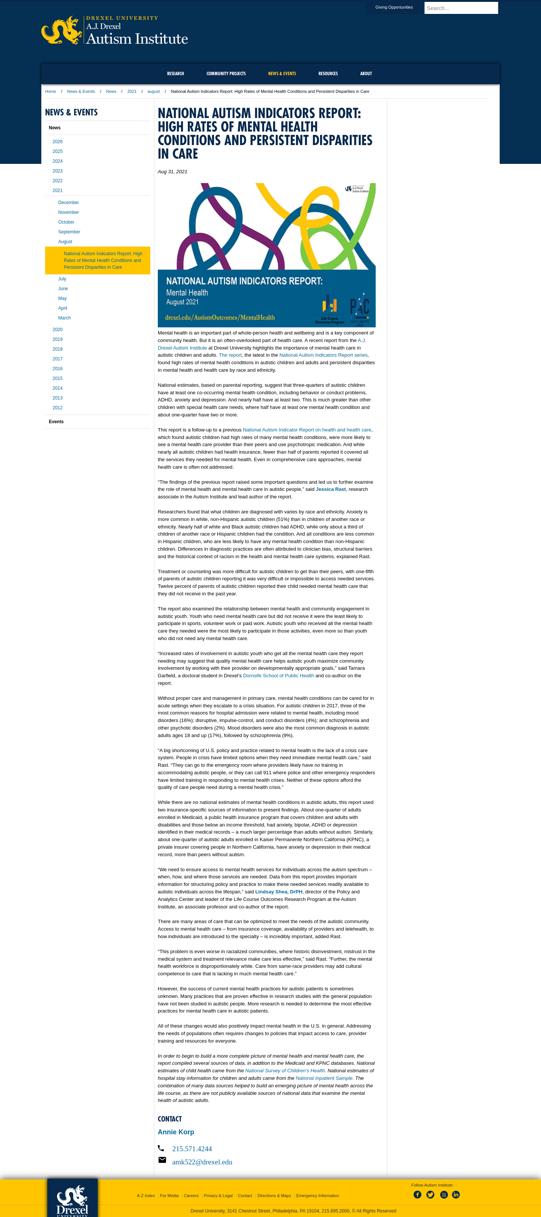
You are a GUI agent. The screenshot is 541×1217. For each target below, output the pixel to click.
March (64, 318)
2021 (131, 91)
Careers (191, 1195)
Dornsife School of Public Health (278, 675)
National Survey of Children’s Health (285, 1070)
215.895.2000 (335, 1211)
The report (230, 355)
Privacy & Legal (218, 1195)
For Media (169, 1195)
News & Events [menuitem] (282, 73)
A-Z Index (146, 1195)
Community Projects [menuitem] (226, 73)
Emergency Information (317, 1195)
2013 (58, 398)
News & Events (81, 91)
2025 (58, 151)
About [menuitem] (366, 73)
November (68, 212)
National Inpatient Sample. (325, 1078)
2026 (58, 141)
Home (50, 91)
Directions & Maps (274, 1195)
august (154, 91)
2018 (58, 349)
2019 (58, 339)
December (68, 202)
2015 (58, 378)
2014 (58, 388)
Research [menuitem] (175, 73)
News (111, 91)
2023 (58, 171)
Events (56, 421)
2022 (58, 180)
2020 (58, 329)
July (62, 279)
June (63, 288)
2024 (58, 161)
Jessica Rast (331, 489)
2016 (58, 368)
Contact (245, 1195)
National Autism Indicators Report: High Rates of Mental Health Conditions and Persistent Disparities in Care (103, 260)
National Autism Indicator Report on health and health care (307, 430)
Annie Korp (176, 1132)
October (66, 222)
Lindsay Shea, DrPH (278, 892)
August (65, 241)
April (62, 308)
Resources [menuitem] (328, 73)
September (69, 232)
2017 (58, 359)
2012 (58, 407)
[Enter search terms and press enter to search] (465, 8)
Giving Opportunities (401, 7)
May (62, 298)
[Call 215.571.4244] (267, 1149)
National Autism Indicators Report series (324, 355)
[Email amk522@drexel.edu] (267, 1161)
